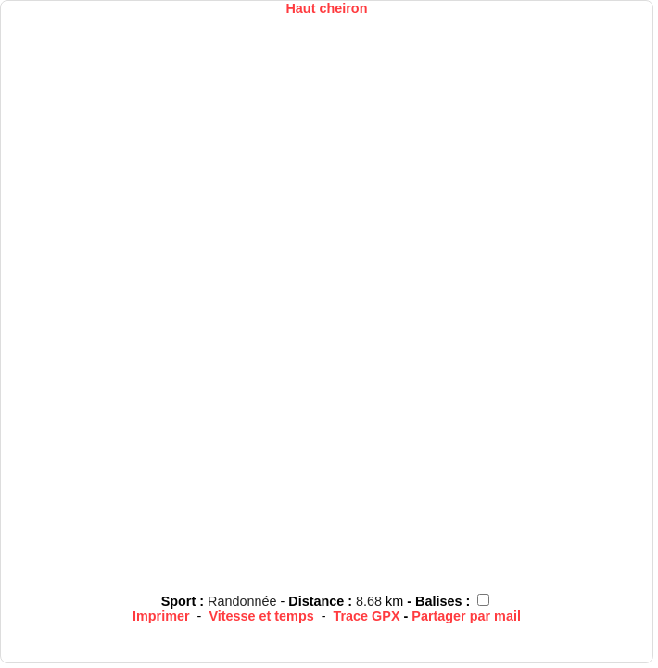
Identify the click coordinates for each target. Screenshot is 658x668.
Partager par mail (466, 616)
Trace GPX (367, 616)
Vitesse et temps (261, 616)
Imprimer (161, 616)
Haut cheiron (326, 8)
